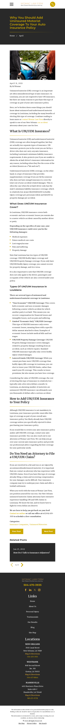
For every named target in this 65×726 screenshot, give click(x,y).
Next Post (48, 531)
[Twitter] (35, 590)
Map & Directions (32, 654)
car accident (42, 122)
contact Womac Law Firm (32, 119)
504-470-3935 (32, 584)
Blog (32, 627)
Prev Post (16, 531)
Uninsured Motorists (38, 524)
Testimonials (32, 617)
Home (32, 601)
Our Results (32, 622)
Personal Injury (32, 612)
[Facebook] (26, 590)
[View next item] (22, 565)
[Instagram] (39, 590)
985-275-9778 (32, 698)
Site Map (32, 633)
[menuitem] (21, 723)
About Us (32, 606)
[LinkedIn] (30, 590)
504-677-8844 (32, 677)
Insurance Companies (19, 524)
